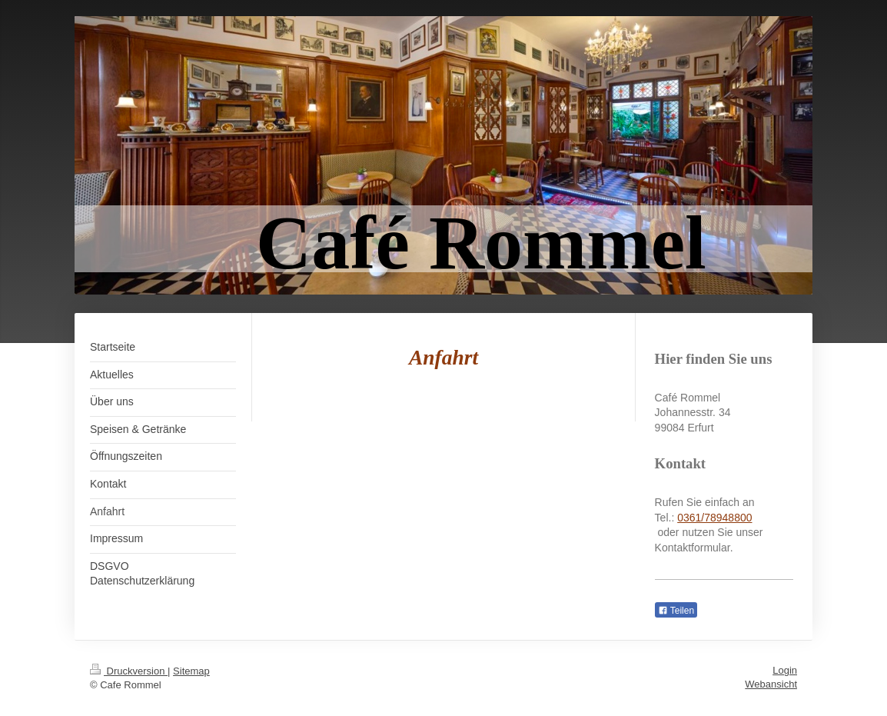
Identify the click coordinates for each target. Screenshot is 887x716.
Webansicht (771, 684)
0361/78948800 (714, 517)
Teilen (676, 610)
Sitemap (191, 671)
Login (784, 670)
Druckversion (129, 671)
